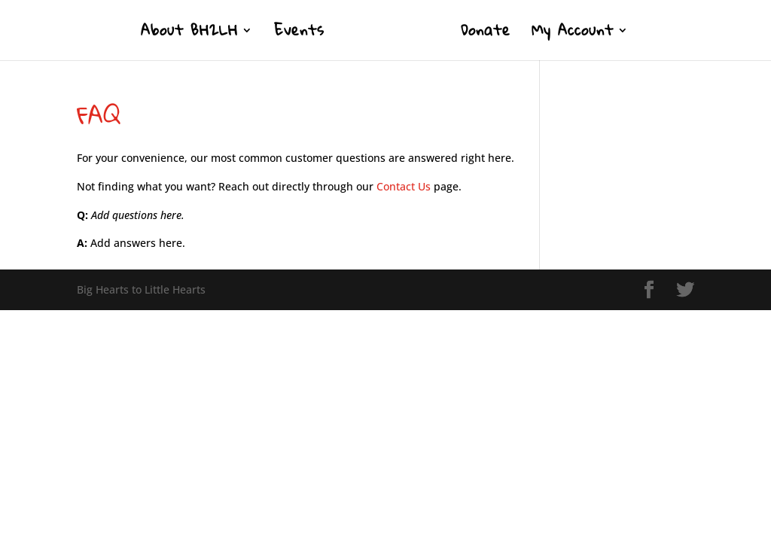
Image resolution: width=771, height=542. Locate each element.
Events (299, 34)
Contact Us (403, 186)
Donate (485, 34)
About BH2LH (189, 34)
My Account (573, 34)
